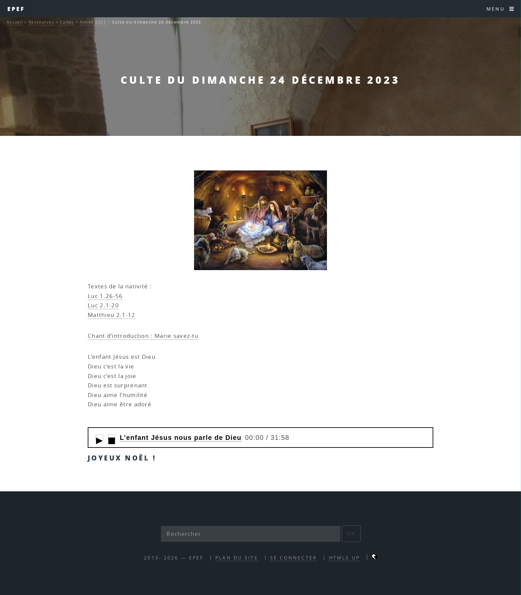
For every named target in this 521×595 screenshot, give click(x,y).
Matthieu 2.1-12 (112, 315)
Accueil (15, 22)
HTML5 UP (344, 557)
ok (351, 533)
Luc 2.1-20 (103, 305)
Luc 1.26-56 (105, 296)
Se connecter (293, 557)
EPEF (16, 9)
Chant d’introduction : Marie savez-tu (143, 336)
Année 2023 (93, 22)
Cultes (67, 22)
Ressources (41, 22)
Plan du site (236, 557)
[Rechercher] (250, 534)
